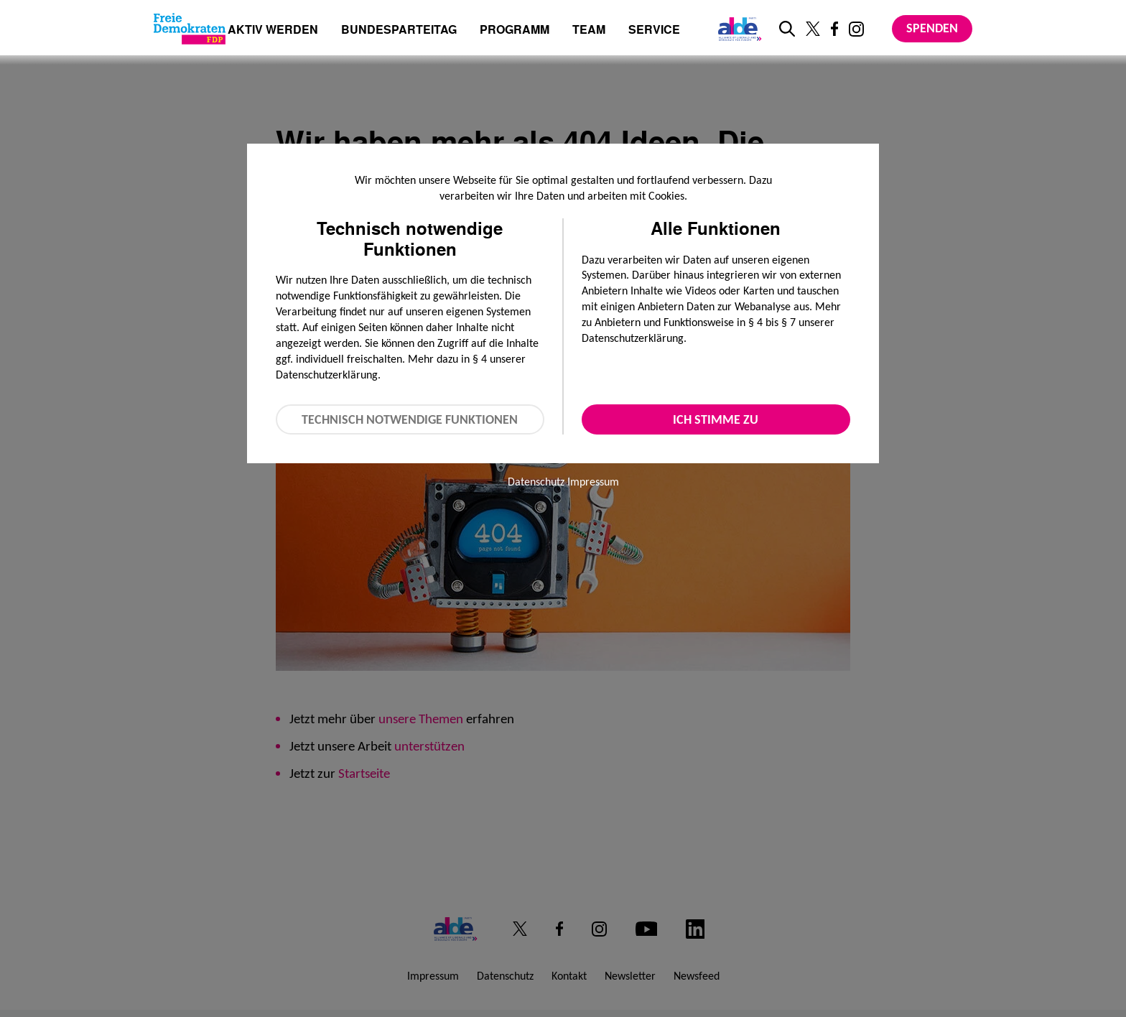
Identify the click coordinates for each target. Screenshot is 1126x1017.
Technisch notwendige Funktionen (410, 419)
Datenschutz (536, 481)
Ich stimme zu (715, 419)
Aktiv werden (273, 30)
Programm (514, 30)
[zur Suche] (787, 29)
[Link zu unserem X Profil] (813, 29)
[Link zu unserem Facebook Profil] (834, 29)
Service (654, 30)
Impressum (593, 481)
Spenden (932, 28)
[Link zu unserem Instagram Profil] (856, 29)
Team (588, 30)
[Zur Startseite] (189, 29)
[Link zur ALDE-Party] (737, 28)
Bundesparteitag (399, 29)
